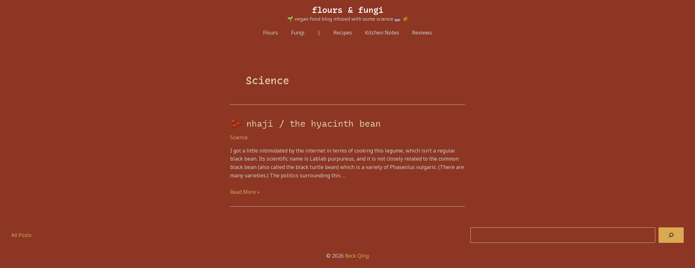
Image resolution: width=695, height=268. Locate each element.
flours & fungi (347, 10)
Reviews (417, 32)
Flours (275, 32)
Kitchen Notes (379, 32)
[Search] (671, 234)
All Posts (21, 234)
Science (239, 136)
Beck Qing (357, 254)
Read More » (245, 190)
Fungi (300, 32)
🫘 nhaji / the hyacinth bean (300, 123)
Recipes (342, 32)
